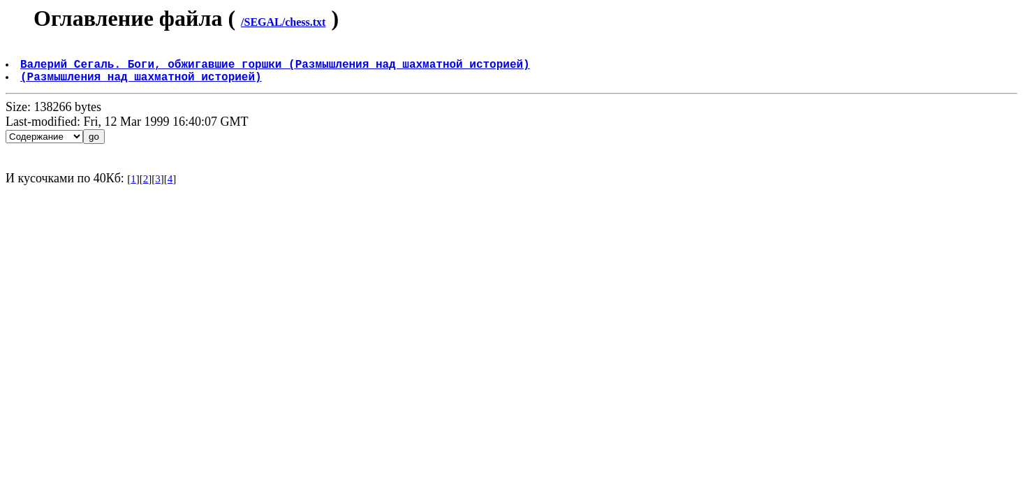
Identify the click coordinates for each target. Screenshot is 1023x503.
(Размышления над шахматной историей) (142, 84)
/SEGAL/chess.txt (283, 22)
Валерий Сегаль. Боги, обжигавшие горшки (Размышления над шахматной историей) (276, 69)
